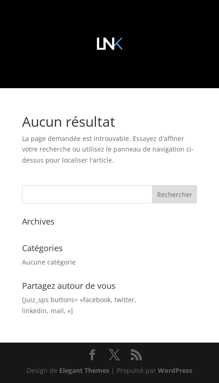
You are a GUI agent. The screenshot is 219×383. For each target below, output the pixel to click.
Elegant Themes (84, 370)
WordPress (175, 370)
